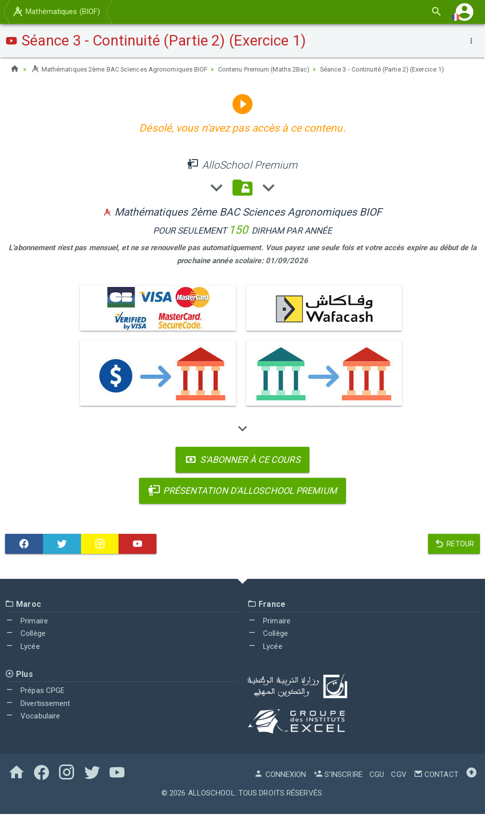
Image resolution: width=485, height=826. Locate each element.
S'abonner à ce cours (242, 471)
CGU (377, 786)
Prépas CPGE (34, 702)
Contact (436, 786)
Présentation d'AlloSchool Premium (242, 502)
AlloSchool (211, 804)
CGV (398, 786)
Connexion (280, 786)
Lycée (22, 658)
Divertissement (37, 715)
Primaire (26, 632)
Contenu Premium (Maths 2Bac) (286, 69)
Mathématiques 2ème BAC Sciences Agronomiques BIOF (127, 69)
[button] (464, 12)
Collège (25, 645)
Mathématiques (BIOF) (56, 11)
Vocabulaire (32, 727)
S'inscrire (338, 786)
